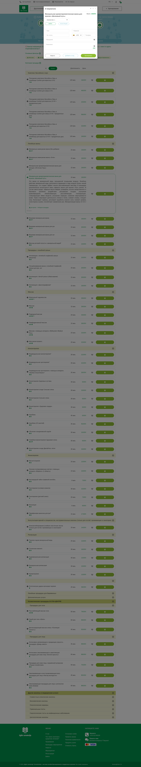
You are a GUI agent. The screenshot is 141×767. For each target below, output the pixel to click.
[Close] (95, 8)
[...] (69, 39)
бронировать (88, 55)
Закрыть (52, 55)
